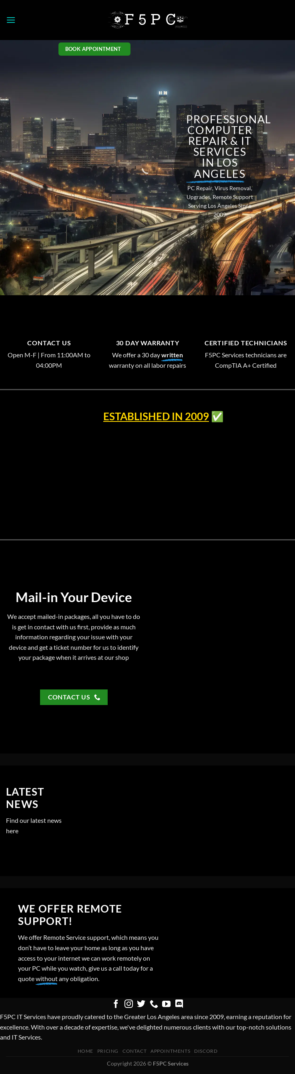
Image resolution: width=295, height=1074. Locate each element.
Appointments (170, 1051)
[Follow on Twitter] (141, 1004)
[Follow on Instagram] (128, 1004)
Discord (205, 1051)
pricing (107, 1051)
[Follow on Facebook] (116, 1004)
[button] (11, 20)
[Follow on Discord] (179, 1004)
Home (85, 1051)
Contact (134, 1051)
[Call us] (154, 1004)
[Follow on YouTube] (166, 1004)
